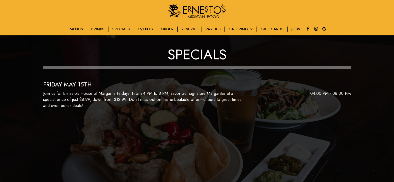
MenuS (76, 29)
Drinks (97, 29)
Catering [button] (241, 29)
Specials (121, 29)
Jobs (295, 29)
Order (167, 29)
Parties (213, 29)
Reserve (189, 29)
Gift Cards (272, 29)
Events (145, 29)
